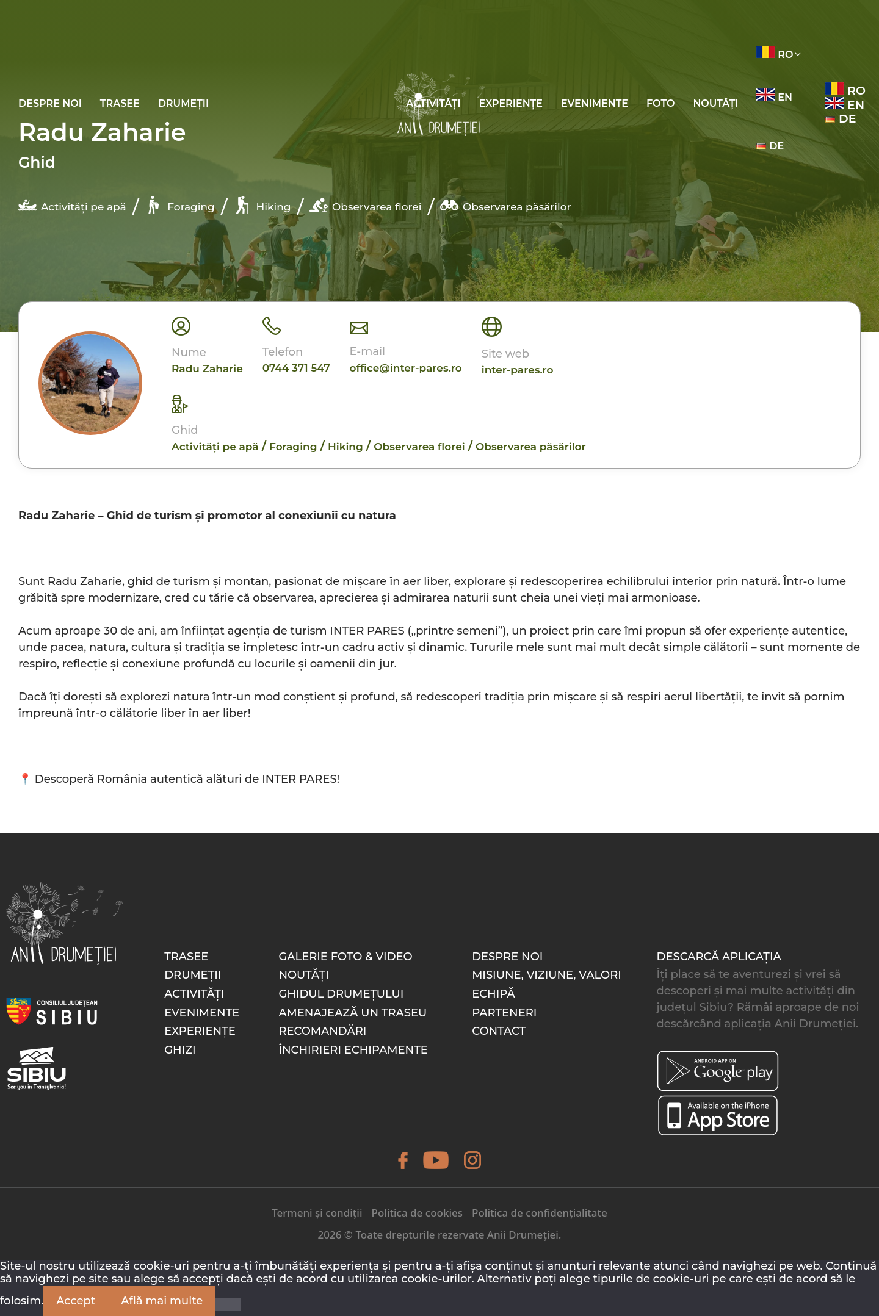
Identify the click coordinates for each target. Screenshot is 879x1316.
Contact (499, 1031)
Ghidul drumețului (340, 994)
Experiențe (511, 103)
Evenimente (594, 103)
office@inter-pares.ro (406, 368)
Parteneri (504, 1012)
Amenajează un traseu (352, 1012)
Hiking (262, 205)
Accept (75, 1300)
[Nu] (228, 1304)
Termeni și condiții (317, 1213)
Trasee (120, 103)
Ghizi (180, 1050)
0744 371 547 (296, 368)
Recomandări (322, 1031)
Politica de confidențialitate (539, 1213)
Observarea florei (365, 205)
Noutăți (715, 103)
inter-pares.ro (518, 370)
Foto (660, 103)
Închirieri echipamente (352, 1050)
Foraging (180, 205)
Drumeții (183, 103)
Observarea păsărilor (505, 205)
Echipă (493, 994)
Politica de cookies (417, 1213)
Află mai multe (162, 1300)
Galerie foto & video (345, 956)
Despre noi (50, 103)
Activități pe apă (72, 205)
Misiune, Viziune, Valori (546, 975)
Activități (194, 994)
